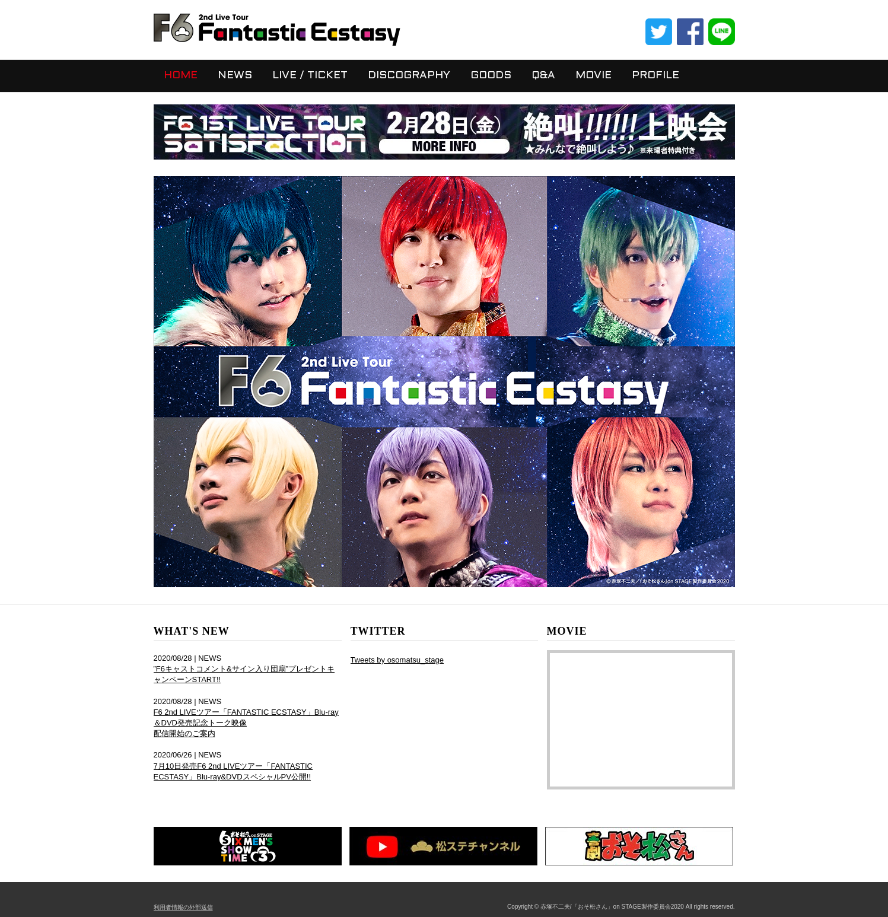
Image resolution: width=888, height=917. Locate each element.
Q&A (543, 76)
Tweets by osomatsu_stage (397, 659)
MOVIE (593, 76)
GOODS (490, 76)
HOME (181, 76)
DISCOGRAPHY (409, 76)
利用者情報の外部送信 (183, 907)
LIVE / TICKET (310, 76)
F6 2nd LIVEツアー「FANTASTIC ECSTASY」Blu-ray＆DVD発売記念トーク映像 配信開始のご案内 (246, 723)
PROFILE (655, 76)
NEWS (235, 76)
